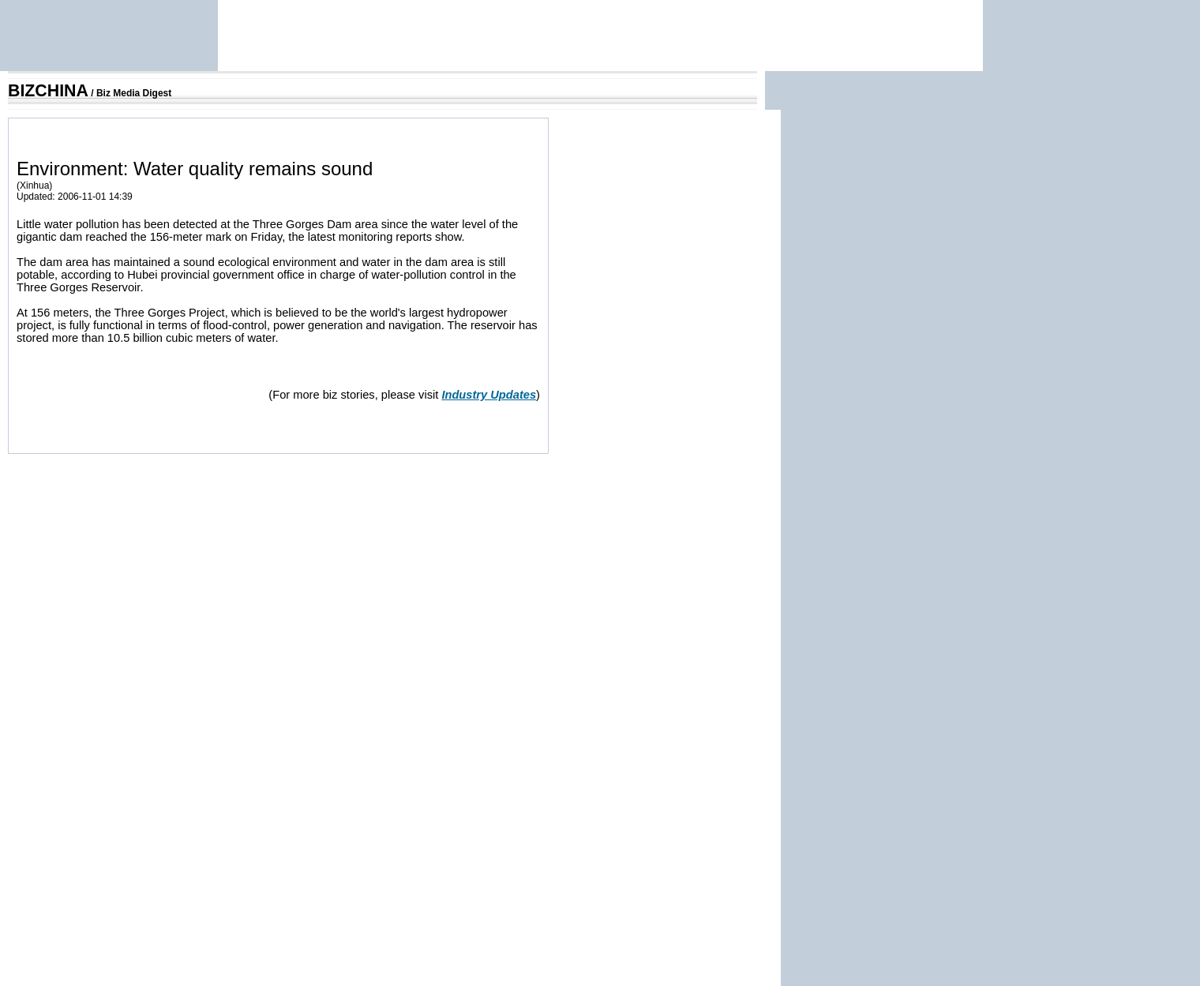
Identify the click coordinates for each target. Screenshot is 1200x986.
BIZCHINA (48, 90)
